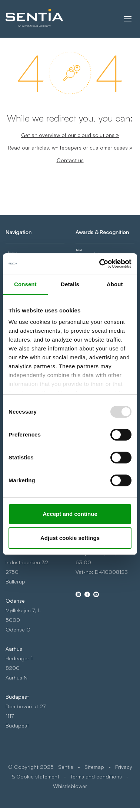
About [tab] (115, 284)
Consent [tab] (25, 284)
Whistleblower (70, 786)
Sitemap (94, 767)
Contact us (70, 160)
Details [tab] (70, 284)
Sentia (65, 767)
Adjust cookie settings (70, 538)
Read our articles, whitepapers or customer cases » (70, 147)
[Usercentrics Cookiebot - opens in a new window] (100, 263)
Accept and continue (70, 514)
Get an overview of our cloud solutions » (70, 135)
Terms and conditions (96, 776)
